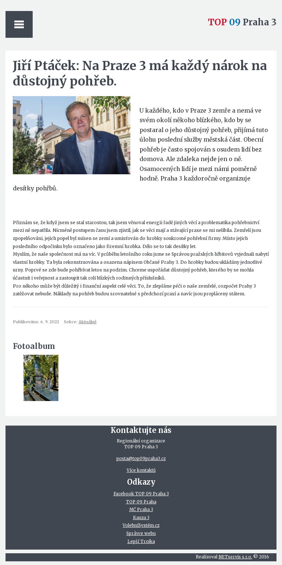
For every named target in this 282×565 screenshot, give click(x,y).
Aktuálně (88, 321)
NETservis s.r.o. (235, 556)
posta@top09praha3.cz (141, 458)
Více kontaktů (141, 470)
